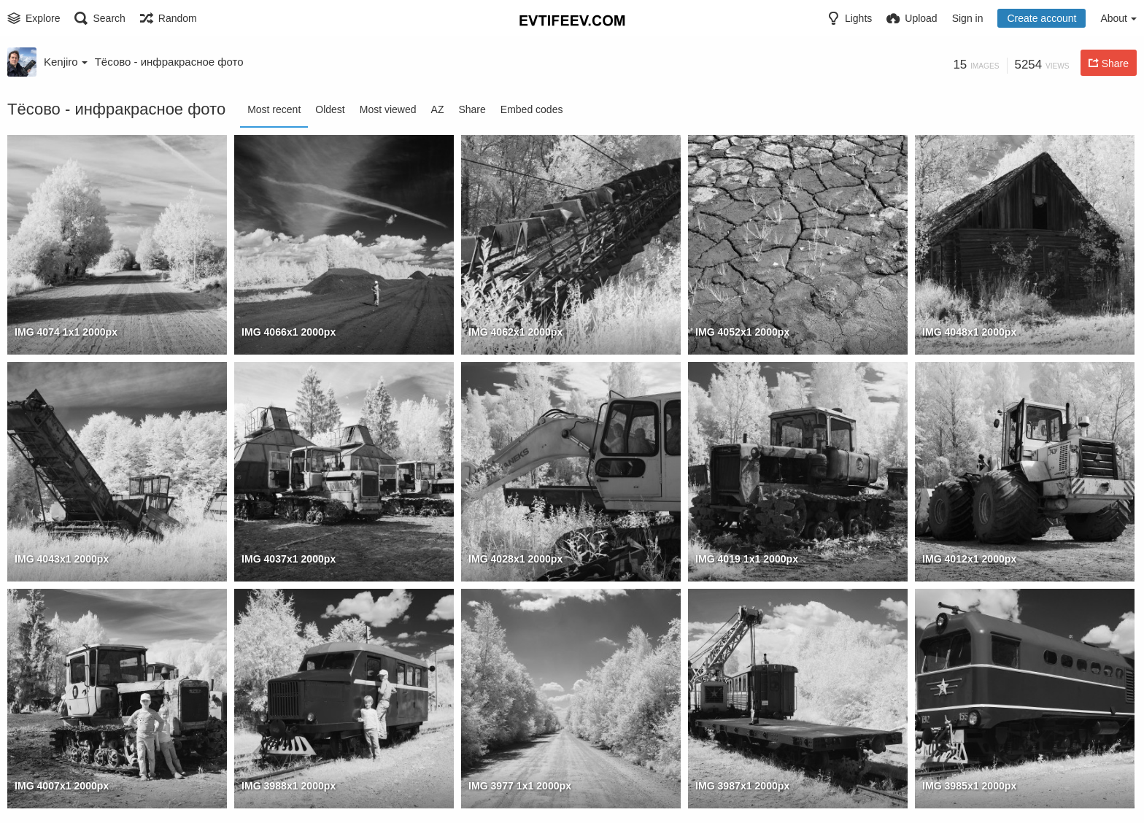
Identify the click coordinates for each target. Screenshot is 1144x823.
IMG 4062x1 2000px (515, 332)
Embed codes (531, 109)
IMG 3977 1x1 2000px (519, 786)
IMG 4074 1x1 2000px (66, 332)
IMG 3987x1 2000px (742, 786)
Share (471, 109)
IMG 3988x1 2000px (288, 786)
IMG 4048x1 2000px (969, 332)
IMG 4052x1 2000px (742, 332)
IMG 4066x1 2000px (288, 332)
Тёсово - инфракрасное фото (169, 61)
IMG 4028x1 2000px (515, 559)
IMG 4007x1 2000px (62, 786)
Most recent (274, 109)
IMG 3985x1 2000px (969, 786)
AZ (437, 109)
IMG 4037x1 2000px (288, 559)
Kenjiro (66, 61)
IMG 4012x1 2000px (969, 559)
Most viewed (388, 109)
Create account (1041, 18)
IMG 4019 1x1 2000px (746, 559)
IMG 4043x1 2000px (62, 559)
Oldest (329, 109)
